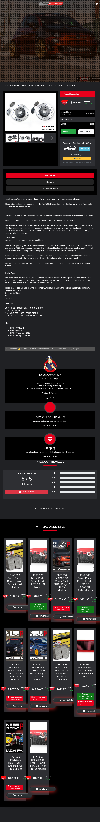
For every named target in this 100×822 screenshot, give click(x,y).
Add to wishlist (86, 132)
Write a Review (26, 492)
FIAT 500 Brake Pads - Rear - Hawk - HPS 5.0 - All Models (38, 581)
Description (50, 175)
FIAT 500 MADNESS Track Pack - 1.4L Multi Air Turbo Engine (14, 763)
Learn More (84, 148)
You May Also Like (50, 188)
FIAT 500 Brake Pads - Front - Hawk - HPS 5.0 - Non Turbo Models (38, 763)
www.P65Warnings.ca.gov (68, 349)
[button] (52, 112)
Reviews (50, 182)
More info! (90, 113)
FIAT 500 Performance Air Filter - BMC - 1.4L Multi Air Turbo (85, 670)
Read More (50, 426)
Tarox (91, 124)
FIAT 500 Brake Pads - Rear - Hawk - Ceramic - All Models (15, 581)
